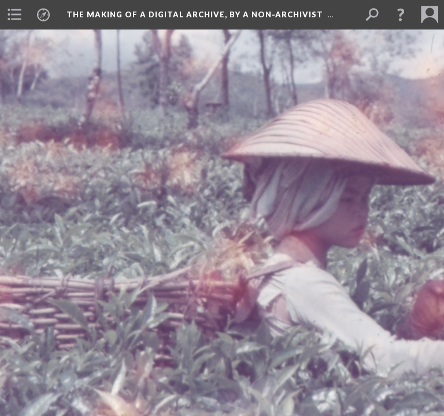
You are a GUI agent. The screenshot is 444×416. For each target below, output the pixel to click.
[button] (400, 14)
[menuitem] (14, 14)
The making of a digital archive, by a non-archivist (194, 14)
